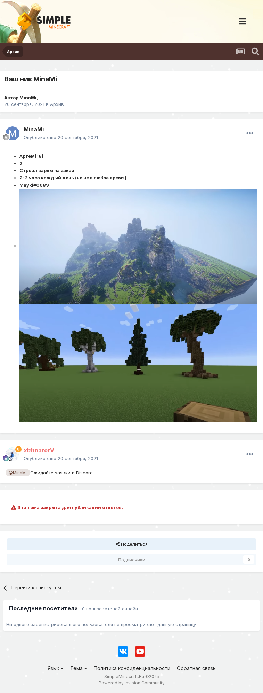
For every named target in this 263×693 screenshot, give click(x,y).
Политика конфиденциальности (132, 668)
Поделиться (132, 544)
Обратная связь (196, 668)
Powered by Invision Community (132, 682)
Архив (57, 104)
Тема (78, 668)
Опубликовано (61, 137)
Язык (56, 668)
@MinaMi (18, 472)
